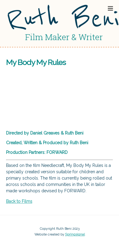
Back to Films (19, 201)
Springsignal (75, 234)
